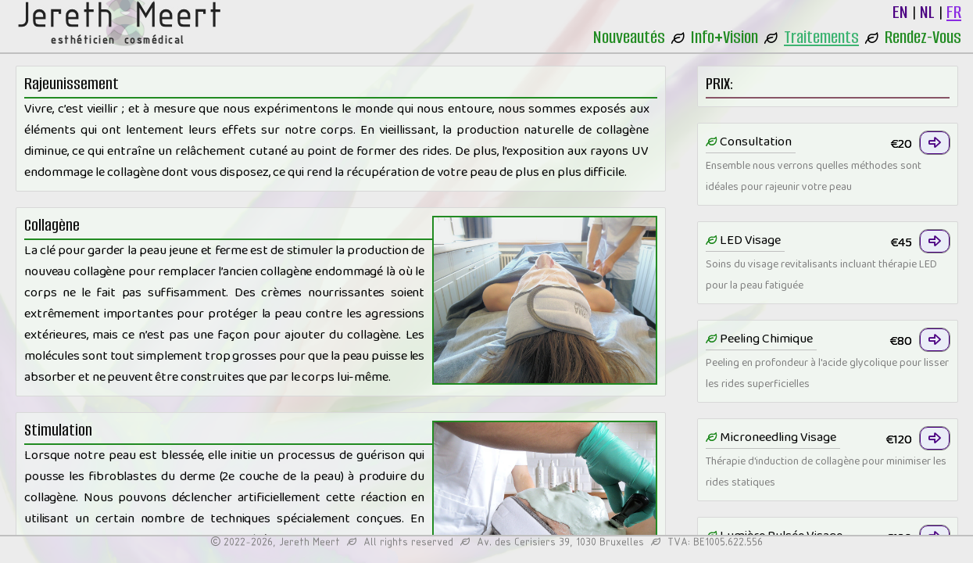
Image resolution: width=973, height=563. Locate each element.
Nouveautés (629, 37)
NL (927, 12)
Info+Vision (724, 37)
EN (900, 12)
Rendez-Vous (923, 37)
